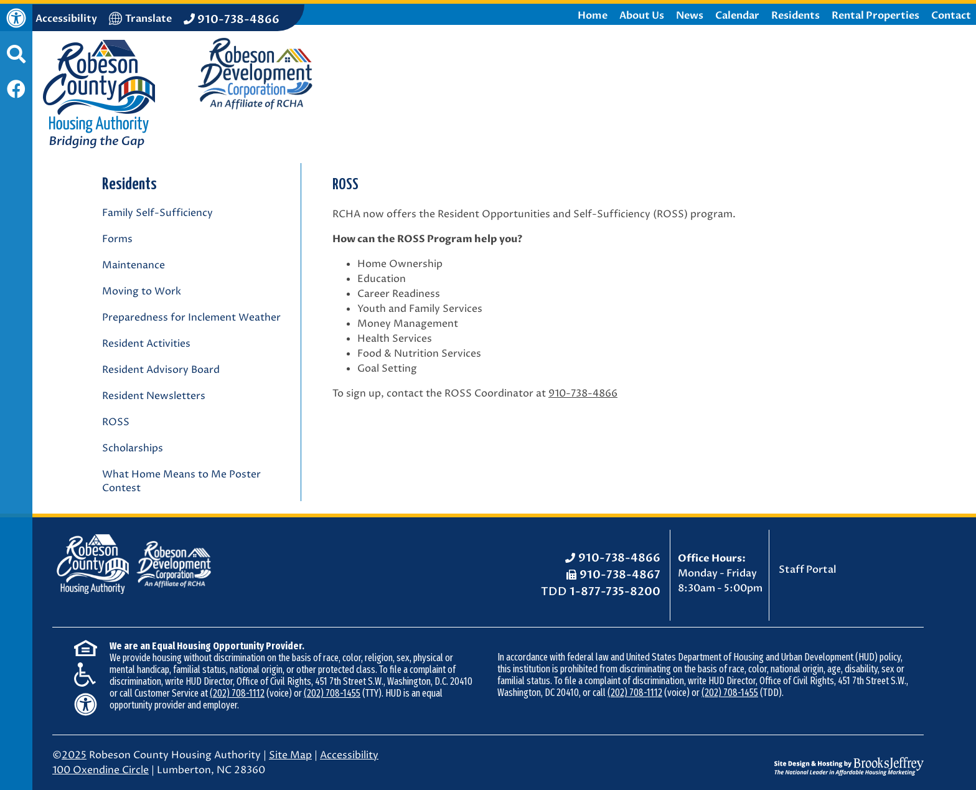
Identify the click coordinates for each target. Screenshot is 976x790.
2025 (74, 755)
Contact (951, 15)
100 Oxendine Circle (100, 770)
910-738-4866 (582, 393)
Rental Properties (875, 15)
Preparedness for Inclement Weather (191, 317)
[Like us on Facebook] (16, 90)
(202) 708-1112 (237, 693)
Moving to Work (141, 291)
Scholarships (132, 448)
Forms (117, 239)
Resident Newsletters (153, 396)
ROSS (115, 422)
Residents (795, 15)
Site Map (290, 755)
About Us (641, 15)
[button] (16, 60)
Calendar (737, 15)
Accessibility (349, 755)
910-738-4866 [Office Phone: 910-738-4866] (619, 558)
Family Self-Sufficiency (157, 213)
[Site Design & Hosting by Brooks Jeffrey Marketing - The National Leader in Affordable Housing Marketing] (849, 757)
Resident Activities (146, 343)
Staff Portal (808, 569)
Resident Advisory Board (161, 370)
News (689, 15)
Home (593, 15)
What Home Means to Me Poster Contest (181, 481)
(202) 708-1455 (332, 693)
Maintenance (133, 265)
